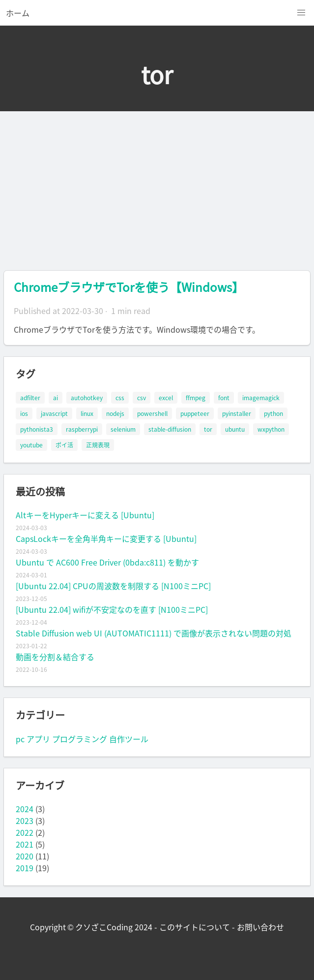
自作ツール (128, 739)
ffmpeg (195, 397)
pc (20, 739)
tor (208, 429)
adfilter (30, 397)
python (273, 413)
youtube (31, 445)
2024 (24, 809)
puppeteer (194, 413)
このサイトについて (194, 927)
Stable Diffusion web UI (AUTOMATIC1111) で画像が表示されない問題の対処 (153, 633)
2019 (24, 868)
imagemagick (261, 397)
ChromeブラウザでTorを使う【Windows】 (129, 287)
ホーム (17, 13)
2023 (24, 820)
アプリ (38, 739)
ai (55, 397)
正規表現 (98, 445)
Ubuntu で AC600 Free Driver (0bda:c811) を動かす (107, 562)
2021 (24, 844)
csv (141, 397)
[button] (301, 13)
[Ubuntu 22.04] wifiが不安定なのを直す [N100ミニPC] (112, 609)
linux (87, 413)
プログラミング (79, 739)
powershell (152, 413)
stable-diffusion (169, 429)
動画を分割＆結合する (55, 657)
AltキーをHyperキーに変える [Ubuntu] (85, 515)
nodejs (115, 413)
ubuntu (235, 429)
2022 (24, 832)
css (119, 397)
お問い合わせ (260, 927)
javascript (54, 413)
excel (166, 397)
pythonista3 (36, 429)
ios (24, 413)
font (223, 397)
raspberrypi (82, 429)
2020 (24, 856)
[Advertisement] (157, 185)
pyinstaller (236, 413)
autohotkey (87, 397)
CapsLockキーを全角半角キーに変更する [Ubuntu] (106, 538)
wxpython (271, 429)
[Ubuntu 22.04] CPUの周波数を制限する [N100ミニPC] (113, 586)
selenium (123, 429)
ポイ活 (64, 445)
